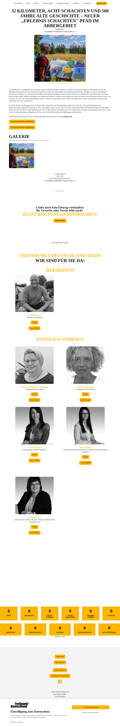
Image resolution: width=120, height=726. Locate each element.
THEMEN (76, 3)
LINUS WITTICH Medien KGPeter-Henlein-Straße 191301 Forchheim (60, 694)
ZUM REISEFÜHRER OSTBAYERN (22, 127)
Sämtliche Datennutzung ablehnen (90, 712)
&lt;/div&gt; (60, 419)
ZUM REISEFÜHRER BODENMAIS (22, 121)
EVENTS (36, 3)
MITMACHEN (101, 3)
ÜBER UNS (60, 656)
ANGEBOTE (87, 3)
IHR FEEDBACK (60, 670)
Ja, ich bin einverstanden (90, 707)
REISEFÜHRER (48, 3)
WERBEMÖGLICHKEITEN (60, 676)
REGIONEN (18, 3)
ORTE (28, 3)
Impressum (20, 722)
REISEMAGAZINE (63, 3)
